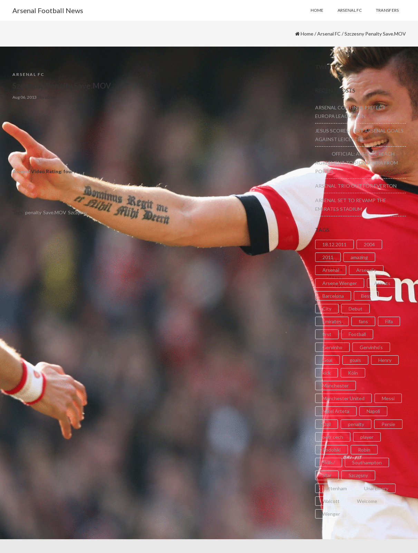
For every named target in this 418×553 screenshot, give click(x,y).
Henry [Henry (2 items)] (384, 360)
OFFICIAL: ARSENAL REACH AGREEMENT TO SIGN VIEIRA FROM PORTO (356, 162)
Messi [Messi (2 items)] (388, 398)
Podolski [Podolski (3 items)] (331, 450)
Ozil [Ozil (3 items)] (326, 424)
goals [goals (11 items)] (355, 360)
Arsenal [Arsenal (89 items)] (330, 270)
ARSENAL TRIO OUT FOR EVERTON (356, 186)
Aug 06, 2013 (24, 97)
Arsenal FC (329, 34)
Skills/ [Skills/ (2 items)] (328, 462)
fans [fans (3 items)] (363, 321)
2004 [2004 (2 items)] (369, 244)
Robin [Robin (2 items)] (364, 450)
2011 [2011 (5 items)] (327, 257)
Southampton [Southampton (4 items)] (367, 462)
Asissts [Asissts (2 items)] (382, 283)
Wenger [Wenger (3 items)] (331, 514)
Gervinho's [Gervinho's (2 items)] (371, 347)
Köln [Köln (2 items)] (353, 373)
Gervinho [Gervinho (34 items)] (332, 347)
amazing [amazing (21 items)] (359, 257)
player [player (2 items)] (366, 437)
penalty (33, 212)
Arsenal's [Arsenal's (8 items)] (366, 270)
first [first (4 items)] (326, 334)
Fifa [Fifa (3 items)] (389, 321)
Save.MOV (54, 212)
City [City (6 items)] (326, 309)
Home (307, 34)
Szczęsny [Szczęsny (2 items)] (358, 475)
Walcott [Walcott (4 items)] (331, 501)
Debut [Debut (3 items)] (355, 309)
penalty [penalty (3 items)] (356, 424)
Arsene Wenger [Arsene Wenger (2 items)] (339, 283)
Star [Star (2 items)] (326, 475)
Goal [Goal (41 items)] (327, 360)
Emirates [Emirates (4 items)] (331, 321)
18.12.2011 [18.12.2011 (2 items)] (334, 244)
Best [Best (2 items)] (366, 296)
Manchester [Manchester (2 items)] (335, 385)
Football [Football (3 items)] (357, 334)
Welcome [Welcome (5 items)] (367, 501)
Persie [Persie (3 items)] (388, 424)
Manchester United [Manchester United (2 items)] (343, 398)
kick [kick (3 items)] (326, 373)
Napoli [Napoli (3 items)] (373, 411)
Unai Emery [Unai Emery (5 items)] (376, 488)
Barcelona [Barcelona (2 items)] (333, 296)
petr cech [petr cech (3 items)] (332, 437)
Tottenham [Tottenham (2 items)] (334, 488)
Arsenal (21, 171)
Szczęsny (77, 212)
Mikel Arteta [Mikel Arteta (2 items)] (335, 411)
